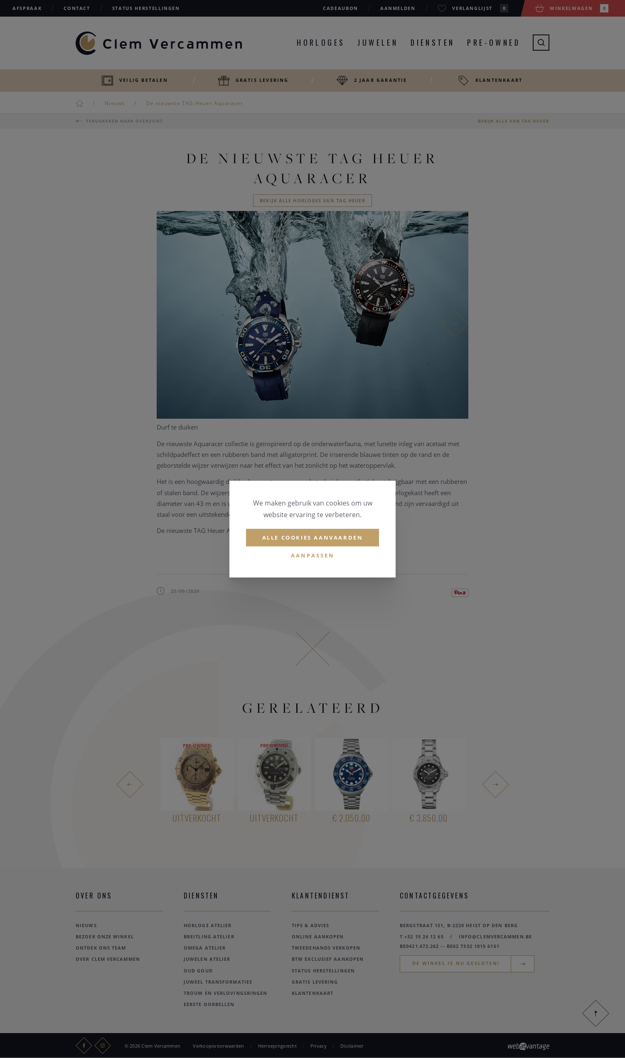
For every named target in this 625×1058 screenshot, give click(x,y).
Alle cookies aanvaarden (312, 537)
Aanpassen (313, 556)
